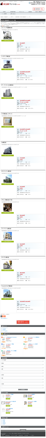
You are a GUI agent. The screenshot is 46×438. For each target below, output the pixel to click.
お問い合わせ (12, 13)
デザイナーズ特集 (14, 435)
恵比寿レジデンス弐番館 (11, 350)
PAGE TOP (23, 430)
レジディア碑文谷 (5, 56)
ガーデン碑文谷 (5, 257)
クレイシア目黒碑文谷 (6, 27)
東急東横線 (21, 49)
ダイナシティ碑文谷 (6, 171)
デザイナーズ (21, 11)
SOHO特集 (26, 435)
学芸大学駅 (25, 77)
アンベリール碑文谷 (6, 228)
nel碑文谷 (3, 142)
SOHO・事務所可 (38, 11)
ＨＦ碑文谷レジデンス (6, 113)
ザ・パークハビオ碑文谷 (7, 85)
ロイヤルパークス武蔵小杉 (34, 337)
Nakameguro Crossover (12, 337)
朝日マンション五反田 (33, 344)
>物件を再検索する (4, 318)
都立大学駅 (25, 49)
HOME (4, 11)
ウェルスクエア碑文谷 (6, 286)
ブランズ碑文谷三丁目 (6, 200)
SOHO (4, 330)
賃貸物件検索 (12, 11)
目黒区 (4, 420)
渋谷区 (4, 424)
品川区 (4, 419)
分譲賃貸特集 (21, 435)
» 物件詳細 (8, 398)
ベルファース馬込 (10, 344)
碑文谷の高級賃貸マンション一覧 (8, 20)
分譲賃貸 (30, 11)
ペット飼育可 (4, 13)
